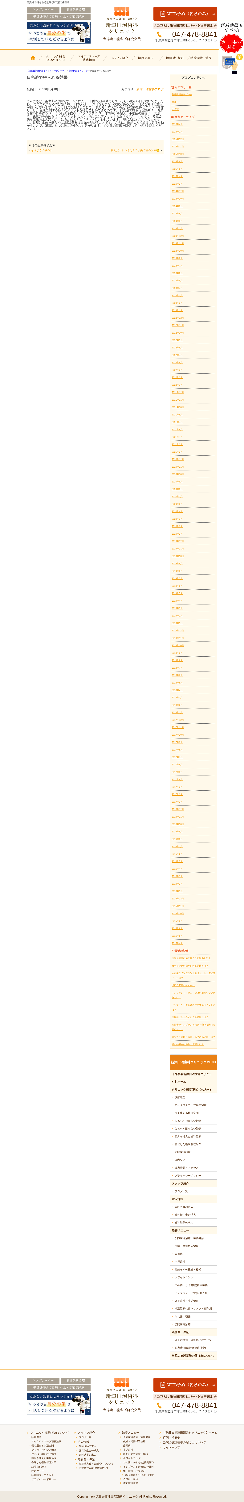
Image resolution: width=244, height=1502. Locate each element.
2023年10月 (178, 251)
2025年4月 (177, 176)
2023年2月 (177, 303)
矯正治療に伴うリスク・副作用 (193, 1308)
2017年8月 (177, 749)
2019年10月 (178, 556)
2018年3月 (177, 697)
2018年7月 (177, 668)
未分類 (175, 109)
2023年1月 (177, 310)
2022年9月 (177, 340)
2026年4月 (177, 124)
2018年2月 (177, 705)
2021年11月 (178, 399)
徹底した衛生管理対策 (188, 1144)
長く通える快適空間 (187, 1112)
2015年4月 (177, 943)
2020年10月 (178, 474)
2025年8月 (177, 161)
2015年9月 (177, 921)
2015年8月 (177, 928)
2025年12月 (178, 139)
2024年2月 (177, 228)
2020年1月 (177, 533)
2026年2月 (177, 131)
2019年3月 (177, 608)
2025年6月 (177, 169)
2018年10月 (178, 645)
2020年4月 (177, 511)
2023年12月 (178, 236)
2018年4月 (177, 690)
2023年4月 (177, 288)
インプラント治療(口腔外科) (191, 1292)
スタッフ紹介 (119, 60)
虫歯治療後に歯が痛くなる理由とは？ (191, 958)
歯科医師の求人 (184, 1206)
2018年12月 (178, 630)
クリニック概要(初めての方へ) (55, 60)
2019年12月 (178, 541)
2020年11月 (178, 466)
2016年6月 (177, 854)
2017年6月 (177, 764)
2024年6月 (177, 213)
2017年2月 (177, 794)
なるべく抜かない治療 (188, 1120)
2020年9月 (177, 481)
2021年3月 (177, 444)
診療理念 (180, 1097)
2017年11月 (178, 727)
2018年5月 (177, 682)
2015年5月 (177, 936)
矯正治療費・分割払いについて (193, 1339)
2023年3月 (177, 295)
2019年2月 (177, 615)
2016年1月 (177, 891)
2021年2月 (177, 452)
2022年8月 (177, 347)
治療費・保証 (176, 60)
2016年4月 (177, 869)
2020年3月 (177, 519)
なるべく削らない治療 (188, 1128)
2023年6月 (177, 273)
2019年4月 (177, 601)
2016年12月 (178, 809)
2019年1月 (177, 623)
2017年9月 (177, 742)
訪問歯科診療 (183, 1152)
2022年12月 (178, 318)
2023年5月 (177, 280)
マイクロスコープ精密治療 (88, 60)
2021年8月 (177, 414)
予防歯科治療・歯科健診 (189, 1238)
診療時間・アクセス (187, 1167)
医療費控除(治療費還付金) (190, 1347)
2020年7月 (177, 496)
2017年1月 (177, 802)
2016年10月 (178, 824)
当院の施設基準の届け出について (193, 1355)
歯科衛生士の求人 (185, 1214)
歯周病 (179, 1253)
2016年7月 (177, 846)
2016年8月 (177, 839)
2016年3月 (177, 876)
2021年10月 (178, 407)
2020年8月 (177, 489)
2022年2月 (177, 377)
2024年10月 (178, 198)
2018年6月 (177, 675)
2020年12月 (178, 459)
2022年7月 (177, 355)
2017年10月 (178, 735)
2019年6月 (177, 586)
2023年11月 (178, 243)
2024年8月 (177, 206)
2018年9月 (177, 653)
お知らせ (176, 102)
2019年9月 (177, 563)
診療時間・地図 (203, 60)
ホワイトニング (184, 1277)
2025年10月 (178, 154)
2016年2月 (177, 883)
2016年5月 (177, 861)
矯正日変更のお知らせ (183, 985)
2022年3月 (177, 370)
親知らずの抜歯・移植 (188, 1269)
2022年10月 (178, 332)
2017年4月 (177, 779)
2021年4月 (177, 437)
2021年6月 (177, 429)
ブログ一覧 (181, 1191)
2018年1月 (177, 712)
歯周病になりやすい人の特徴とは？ (190, 1017)
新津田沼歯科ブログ (150, 89)
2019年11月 (178, 548)
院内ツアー (181, 1159)
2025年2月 (177, 184)
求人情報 (177, 1199)
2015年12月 (178, 898)
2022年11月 (178, 325)
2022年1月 (177, 385)
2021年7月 (177, 422)
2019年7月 (177, 578)
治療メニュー (147, 60)
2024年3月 (177, 221)
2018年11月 (178, 638)
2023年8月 (177, 258)
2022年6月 (177, 362)
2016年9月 (177, 831)
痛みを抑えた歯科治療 (188, 1136)
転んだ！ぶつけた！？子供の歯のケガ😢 (135, 150)
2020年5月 (177, 504)
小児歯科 (180, 1261)
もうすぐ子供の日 (41, 150)
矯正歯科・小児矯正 (187, 1300)
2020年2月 (177, 526)
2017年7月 (177, 757)
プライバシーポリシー (188, 1175)
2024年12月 (178, 191)
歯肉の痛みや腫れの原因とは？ (188, 1044)
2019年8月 (177, 571)
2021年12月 (178, 392)
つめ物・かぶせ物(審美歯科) (191, 1285)
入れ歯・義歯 (183, 1316)
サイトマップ (171, 1447)
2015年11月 (178, 906)
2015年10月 (178, 913)
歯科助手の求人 (184, 1222)
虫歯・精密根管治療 (187, 1245)
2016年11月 (178, 816)
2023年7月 (177, 265)
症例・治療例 (171, 1437)
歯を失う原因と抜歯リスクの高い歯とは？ (193, 1037)
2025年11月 (178, 146)
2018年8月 (177, 660)
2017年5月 (177, 772)
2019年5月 (177, 593)
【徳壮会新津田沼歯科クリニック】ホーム (33, 60)
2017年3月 (177, 787)
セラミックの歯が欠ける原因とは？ (190, 965)
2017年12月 (178, 720)
